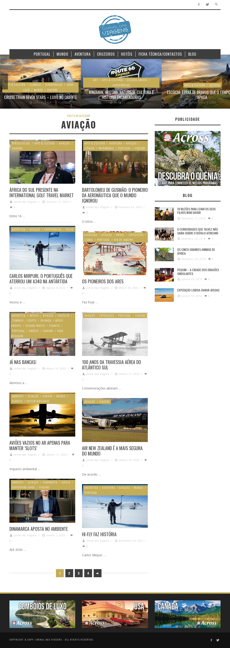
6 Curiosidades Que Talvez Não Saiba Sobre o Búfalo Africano (197, 231)
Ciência (89, 148)
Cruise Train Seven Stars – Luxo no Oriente (40, 97)
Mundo (38, 90)
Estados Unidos (137, 80)
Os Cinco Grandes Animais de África (196, 251)
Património (106, 148)
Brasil (120, 235)
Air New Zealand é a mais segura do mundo (112, 451)
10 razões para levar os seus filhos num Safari (196, 210)
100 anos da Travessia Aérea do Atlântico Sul (111, 365)
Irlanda (45, 320)
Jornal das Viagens (25, 201)
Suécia (66, 482)
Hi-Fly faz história (99, 534)
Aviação (64, 143)
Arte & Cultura (15, 85)
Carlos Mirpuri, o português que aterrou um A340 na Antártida (41, 278)
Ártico (34, 315)
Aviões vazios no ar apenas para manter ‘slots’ (39, 445)
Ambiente (18, 396)
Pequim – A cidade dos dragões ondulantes (198, 271)
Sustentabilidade (38, 401)
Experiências (53, 85)
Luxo (26, 90)
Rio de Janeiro (123, 240)
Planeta (54, 325)
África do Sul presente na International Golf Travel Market (41, 192)
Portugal (124, 148)
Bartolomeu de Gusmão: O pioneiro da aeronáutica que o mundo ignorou (115, 195)
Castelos (64, 315)
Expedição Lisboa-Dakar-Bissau (198, 290)
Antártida (19, 229)
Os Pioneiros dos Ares (103, 281)
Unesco (34, 331)
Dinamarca (50, 482)
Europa (47, 396)
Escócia (214, 85)
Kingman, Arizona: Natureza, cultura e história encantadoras (121, 94)
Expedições (136, 235)
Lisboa (88, 240)
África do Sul (21, 143)
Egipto (32, 320)
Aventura (115, 143)
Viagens (52, 90)
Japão (70, 85)
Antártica (19, 315)
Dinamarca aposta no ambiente (38, 528)
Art (95, 80)
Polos (70, 229)
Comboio (35, 85)
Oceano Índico (35, 325)
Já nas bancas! (22, 362)
